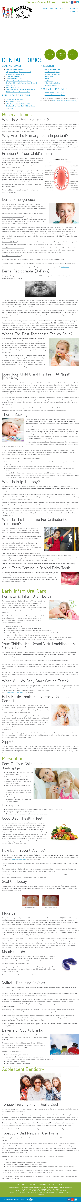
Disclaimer (58, 1192)
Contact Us (73, 54)
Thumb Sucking (10, 85)
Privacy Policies (67, 1192)
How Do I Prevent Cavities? (52, 74)
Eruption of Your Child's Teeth (15, 74)
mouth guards (65, 267)
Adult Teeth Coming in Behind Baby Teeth (18, 92)
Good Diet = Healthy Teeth (52, 72)
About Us (50, 54)
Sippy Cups (9, 108)
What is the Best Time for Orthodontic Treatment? (21, 90)
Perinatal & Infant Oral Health (14, 99)
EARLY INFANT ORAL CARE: (16, 96)
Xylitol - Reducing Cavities (52, 83)
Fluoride (47, 79)
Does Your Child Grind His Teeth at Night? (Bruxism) (21, 83)
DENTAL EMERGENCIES (13, 76)
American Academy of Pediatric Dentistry (64, 101)
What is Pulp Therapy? (13, 87)
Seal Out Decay (49, 76)
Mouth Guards (49, 81)
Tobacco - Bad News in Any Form (55, 95)
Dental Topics (42, 1184)
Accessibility (40, 1194)
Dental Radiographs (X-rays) (14, 79)
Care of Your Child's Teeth (52, 70)
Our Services (52, 1184)
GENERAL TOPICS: (11, 66)
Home (17, 1184)
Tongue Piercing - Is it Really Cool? (55, 93)
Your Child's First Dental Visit (14, 102)
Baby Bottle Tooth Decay (19, 859)
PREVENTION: (47, 66)
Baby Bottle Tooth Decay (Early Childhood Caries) (20, 106)
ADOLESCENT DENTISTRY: (53, 89)
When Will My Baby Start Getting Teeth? (18, 104)
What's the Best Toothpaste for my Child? (18, 81)
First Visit (33, 1184)
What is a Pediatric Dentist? (14, 70)
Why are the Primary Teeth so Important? (18, 72)
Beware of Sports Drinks (52, 85)
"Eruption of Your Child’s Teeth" (14, 692)
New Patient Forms (61, 55)
